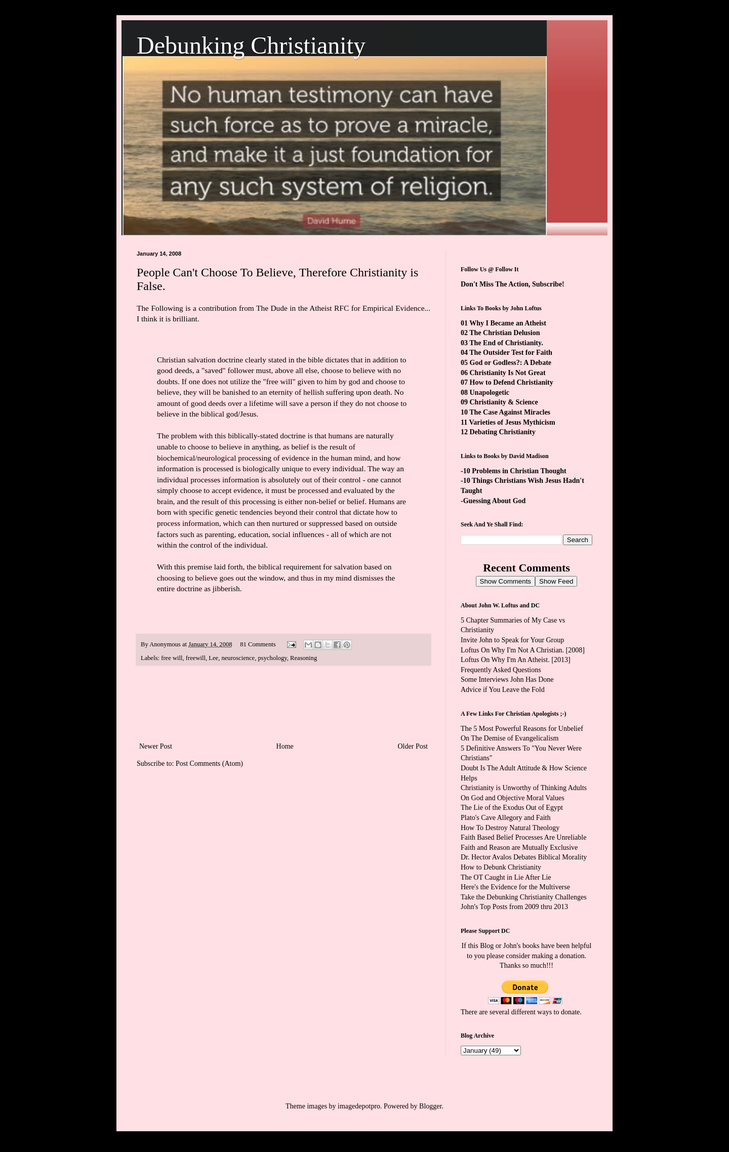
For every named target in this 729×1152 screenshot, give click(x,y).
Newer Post (155, 746)
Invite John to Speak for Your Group (512, 640)
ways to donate (558, 1012)
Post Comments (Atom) (209, 763)
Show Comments (505, 581)
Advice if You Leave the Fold (503, 689)
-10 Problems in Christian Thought (513, 471)
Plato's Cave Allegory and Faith (506, 817)
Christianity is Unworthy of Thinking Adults (524, 788)
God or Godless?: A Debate (511, 362)
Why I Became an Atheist (507, 323)
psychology (272, 658)
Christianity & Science (504, 402)
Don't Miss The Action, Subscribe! (512, 284)
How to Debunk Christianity (501, 867)
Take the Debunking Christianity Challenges (524, 897)
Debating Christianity (503, 432)
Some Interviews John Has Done (507, 679)
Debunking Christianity (251, 45)
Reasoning (303, 658)
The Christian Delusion (504, 333)
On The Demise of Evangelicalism (509, 738)
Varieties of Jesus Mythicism (512, 422)
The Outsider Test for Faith (510, 352)
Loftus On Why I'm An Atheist (504, 660)
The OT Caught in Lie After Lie (506, 877)
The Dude (272, 308)
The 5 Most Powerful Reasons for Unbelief (522, 728)
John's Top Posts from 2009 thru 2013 (514, 907)
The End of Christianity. (506, 343)
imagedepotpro (359, 1106)
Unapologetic (490, 392)
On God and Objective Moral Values (512, 798)
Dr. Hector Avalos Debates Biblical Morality (524, 857)
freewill (196, 658)
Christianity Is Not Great (508, 373)
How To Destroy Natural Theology (510, 828)
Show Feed (556, 581)
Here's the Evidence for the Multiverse (515, 887)
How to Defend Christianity (511, 382)
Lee (213, 658)
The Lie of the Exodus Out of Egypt (512, 807)
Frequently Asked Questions (501, 670)
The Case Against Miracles (509, 412)
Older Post (413, 746)
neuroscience (238, 658)
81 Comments (257, 644)
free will (171, 658)
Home (285, 746)
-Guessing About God (493, 501)
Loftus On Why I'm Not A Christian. (512, 650)
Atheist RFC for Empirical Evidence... (369, 308)
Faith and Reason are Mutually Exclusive (519, 847)
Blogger (430, 1106)
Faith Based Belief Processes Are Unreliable (523, 837)
